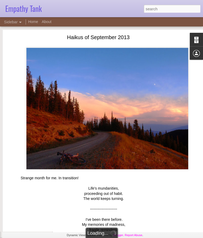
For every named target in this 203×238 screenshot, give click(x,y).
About (47, 22)
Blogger (118, 235)
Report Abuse (133, 235)
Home (33, 22)
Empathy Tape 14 (25, 223)
